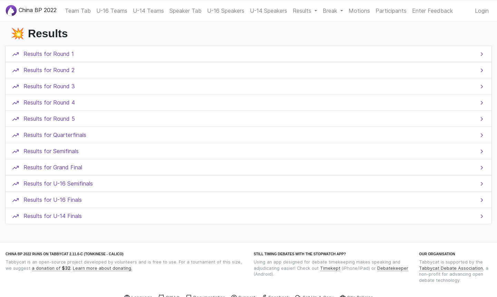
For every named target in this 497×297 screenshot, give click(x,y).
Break (331, 10)
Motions (359, 10)
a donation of (51, 268)
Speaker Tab (185, 10)
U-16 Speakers (225, 10)
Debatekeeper (392, 268)
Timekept (330, 268)
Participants (391, 10)
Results (303, 10)
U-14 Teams (148, 10)
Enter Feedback (432, 10)
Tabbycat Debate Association (451, 268)
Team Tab (78, 10)
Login (482, 10)
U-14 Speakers (268, 10)
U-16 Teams (111, 10)
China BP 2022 (31, 10)
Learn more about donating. (102, 268)
